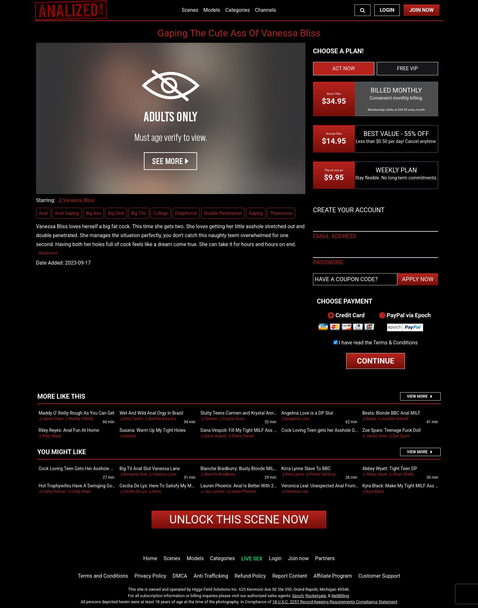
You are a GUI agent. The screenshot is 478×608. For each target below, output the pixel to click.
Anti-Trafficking (211, 576)
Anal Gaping (67, 213)
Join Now (421, 10)
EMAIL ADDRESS (334, 236)
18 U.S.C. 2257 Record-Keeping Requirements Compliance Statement (334, 601)
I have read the (378, 343)
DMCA (180, 576)
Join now (298, 558)
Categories (237, 10)
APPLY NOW (418, 279)
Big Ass (93, 213)
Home (150, 558)
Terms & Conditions (395, 343)
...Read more (46, 253)
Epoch (298, 595)
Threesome (281, 213)
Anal (43, 213)
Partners (325, 558)
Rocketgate (316, 595)
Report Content (289, 576)
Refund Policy (250, 576)
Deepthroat (186, 213)
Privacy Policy (150, 576)
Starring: (45, 200)
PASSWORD (328, 262)
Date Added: (50, 263)
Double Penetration (223, 213)
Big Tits (138, 213)
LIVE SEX (251, 559)
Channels (265, 10)
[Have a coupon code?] (355, 279)
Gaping (256, 213)
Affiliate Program (332, 576)
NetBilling (340, 595)
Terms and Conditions (103, 576)
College (160, 213)
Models (211, 10)
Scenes (190, 10)
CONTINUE (375, 361)
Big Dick (116, 213)
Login (387, 10)
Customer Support (379, 576)
